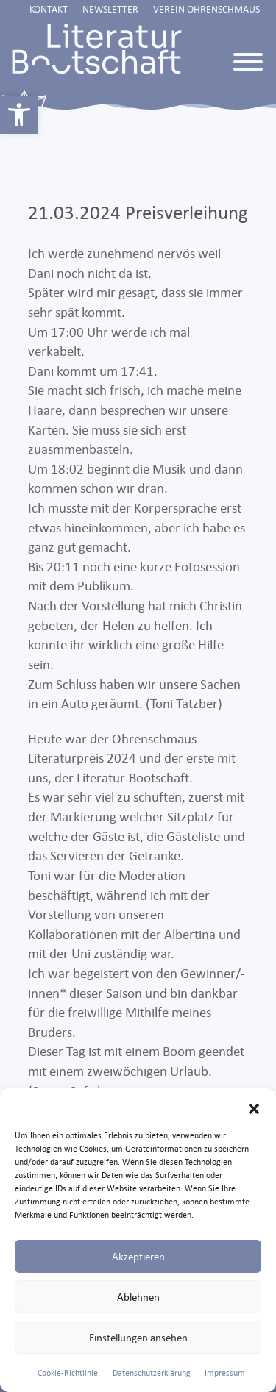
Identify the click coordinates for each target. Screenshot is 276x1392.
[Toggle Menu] (248, 62)
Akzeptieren (138, 1256)
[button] (254, 1106)
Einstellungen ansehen (138, 1337)
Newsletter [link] (110, 9)
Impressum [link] (225, 1373)
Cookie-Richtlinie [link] (68, 1373)
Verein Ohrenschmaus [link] (206, 9)
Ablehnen (138, 1297)
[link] (19, 115)
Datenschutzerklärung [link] (152, 1373)
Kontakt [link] (48, 9)
